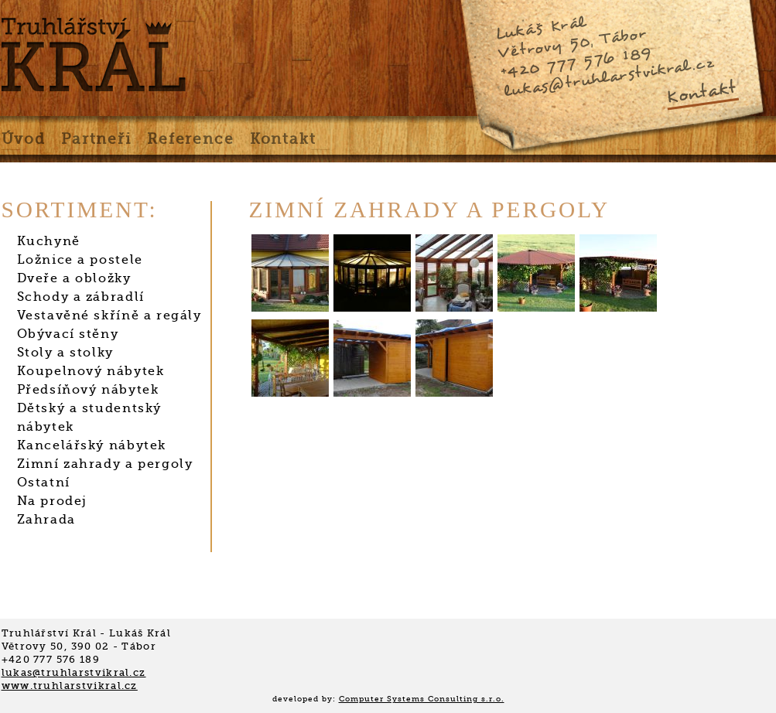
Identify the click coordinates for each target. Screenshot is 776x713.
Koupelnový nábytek (91, 371)
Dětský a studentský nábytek (89, 417)
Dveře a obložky (74, 278)
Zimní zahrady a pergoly (105, 464)
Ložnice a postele (80, 260)
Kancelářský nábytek (91, 445)
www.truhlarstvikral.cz (70, 685)
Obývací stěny (68, 334)
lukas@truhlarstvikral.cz (608, 77)
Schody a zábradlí (81, 297)
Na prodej (52, 501)
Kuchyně (48, 241)
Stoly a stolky (65, 353)
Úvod (24, 139)
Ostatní (43, 483)
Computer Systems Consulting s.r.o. (421, 698)
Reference (190, 139)
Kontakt (701, 92)
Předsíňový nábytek (88, 390)
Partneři (96, 139)
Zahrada (46, 520)
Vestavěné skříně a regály (109, 315)
